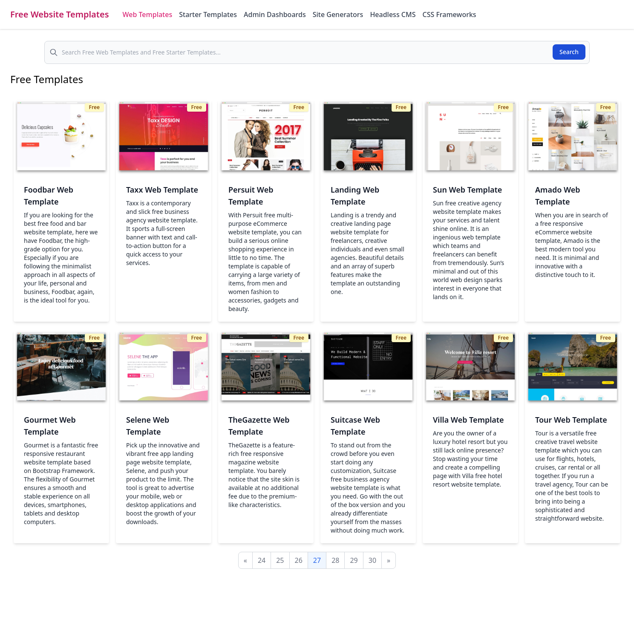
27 (317, 560)
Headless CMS (392, 14)
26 (299, 560)
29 (353, 560)
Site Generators (338, 14)
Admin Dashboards (275, 14)
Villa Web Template (468, 420)
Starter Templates (208, 14)
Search (569, 52)
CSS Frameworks (449, 14)
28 (335, 560)
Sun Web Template (467, 189)
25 (280, 560)
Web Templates (148, 14)
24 (261, 560)
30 (372, 560)
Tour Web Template (571, 420)
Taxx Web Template (162, 189)
